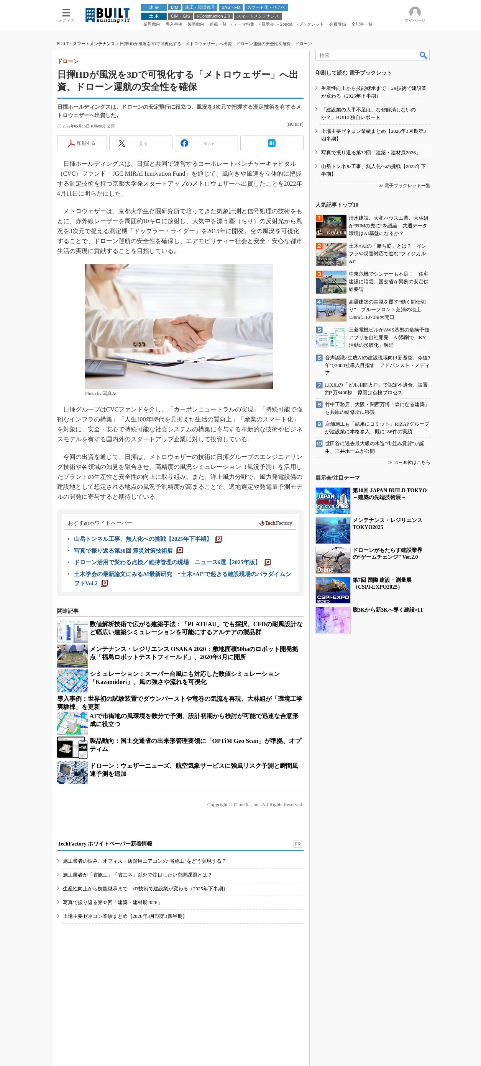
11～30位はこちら (412, 462)
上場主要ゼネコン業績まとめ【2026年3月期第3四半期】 (125, 916)
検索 (424, 55)
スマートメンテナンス (94, 43)
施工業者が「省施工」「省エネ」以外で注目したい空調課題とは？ (137, 875)
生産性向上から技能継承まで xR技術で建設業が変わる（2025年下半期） (145, 888)
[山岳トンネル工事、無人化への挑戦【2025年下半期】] (148, 539)
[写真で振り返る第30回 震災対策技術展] (128, 551)
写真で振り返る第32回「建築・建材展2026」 (113, 902)
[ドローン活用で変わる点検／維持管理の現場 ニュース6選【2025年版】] (172, 562)
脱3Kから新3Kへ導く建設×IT (388, 610)
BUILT (63, 43)
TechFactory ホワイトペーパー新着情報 (105, 844)
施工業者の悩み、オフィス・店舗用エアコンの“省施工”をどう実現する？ (145, 861)
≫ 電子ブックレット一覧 (404, 185)
